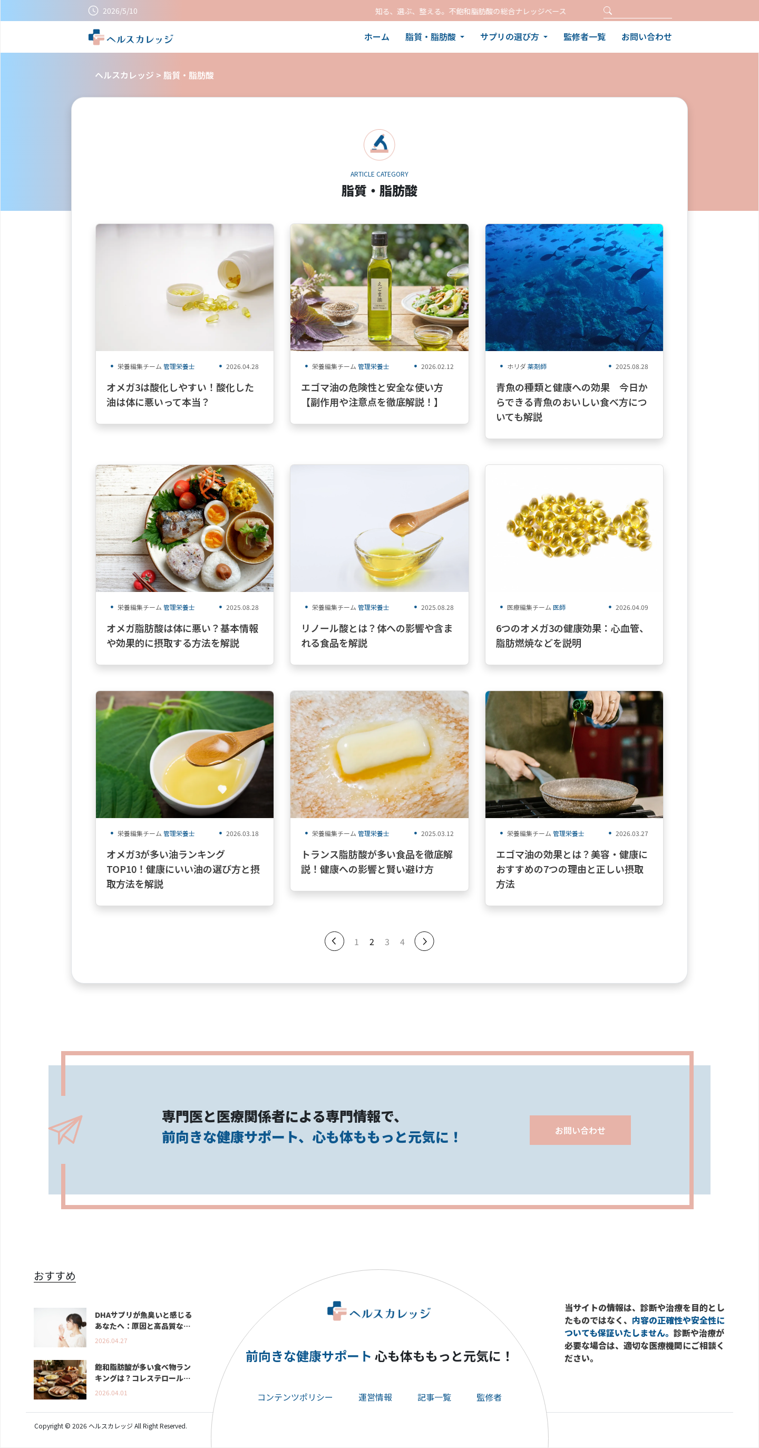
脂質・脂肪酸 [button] (431, 36)
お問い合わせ (646, 36)
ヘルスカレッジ (124, 75)
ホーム (377, 36)
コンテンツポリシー (295, 1397)
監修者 (489, 1397)
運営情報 (375, 1397)
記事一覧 (434, 1397)
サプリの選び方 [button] (510, 36)
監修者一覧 (584, 36)
